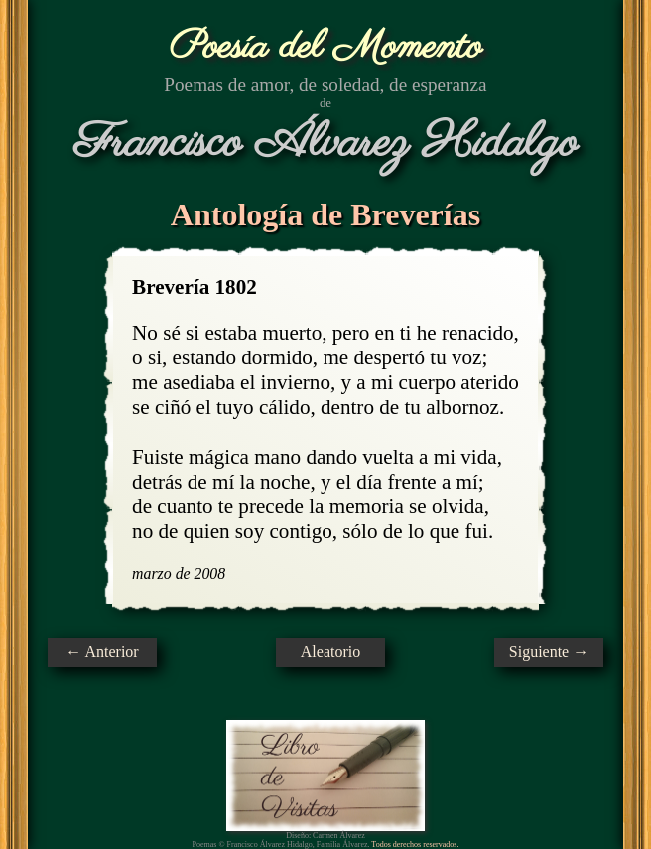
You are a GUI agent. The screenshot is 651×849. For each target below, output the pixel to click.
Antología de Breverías (325, 214)
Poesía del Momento (326, 47)
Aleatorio (330, 651)
